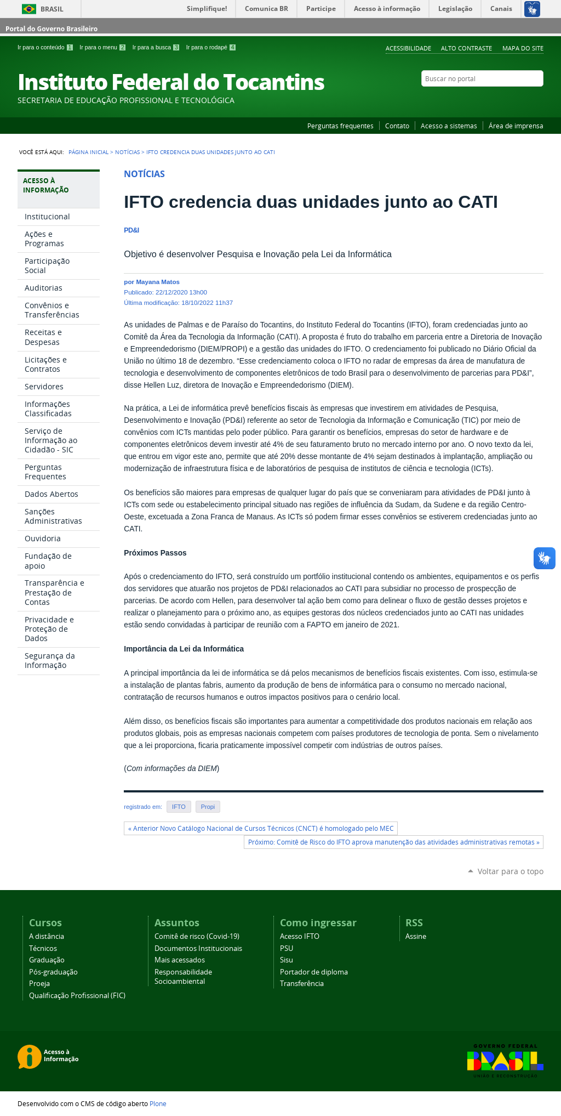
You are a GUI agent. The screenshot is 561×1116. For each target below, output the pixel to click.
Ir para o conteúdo (46, 47)
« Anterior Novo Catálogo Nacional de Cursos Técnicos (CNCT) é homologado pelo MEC (261, 828)
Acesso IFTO (299, 936)
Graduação (47, 960)
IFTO (179, 806)
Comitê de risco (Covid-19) (196, 936)
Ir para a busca (157, 47)
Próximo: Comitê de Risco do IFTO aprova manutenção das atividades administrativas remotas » (394, 842)
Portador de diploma (314, 972)
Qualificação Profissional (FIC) (77, 995)
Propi (208, 806)
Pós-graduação (53, 972)
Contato (397, 125)
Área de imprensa (516, 125)
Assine (415, 936)
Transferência (302, 983)
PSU (286, 948)
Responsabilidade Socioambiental (183, 976)
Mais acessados (179, 960)
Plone (158, 1103)
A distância (46, 936)
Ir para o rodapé (211, 47)
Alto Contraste (466, 48)
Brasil (52, 9)
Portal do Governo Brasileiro (51, 28)
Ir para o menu (103, 47)
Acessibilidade (408, 48)
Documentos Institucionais (198, 948)
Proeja (39, 983)
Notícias (127, 152)
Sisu (286, 960)
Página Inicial (88, 152)
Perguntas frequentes (340, 125)
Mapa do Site (522, 48)
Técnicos (43, 948)
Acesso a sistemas (449, 125)
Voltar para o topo (510, 871)
